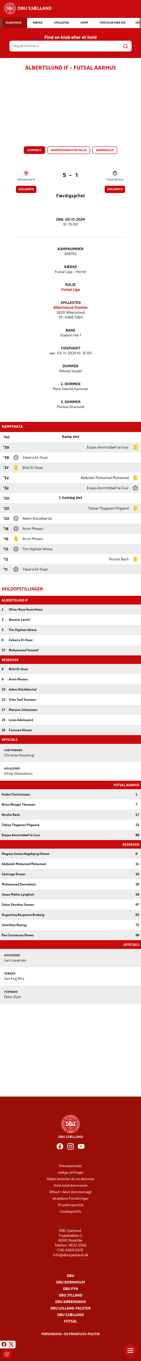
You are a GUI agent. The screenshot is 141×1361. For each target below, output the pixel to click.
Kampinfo (34, 150)
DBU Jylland (70, 1295)
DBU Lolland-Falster (70, 1308)
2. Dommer (71, 384)
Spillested (70, 303)
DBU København (70, 1301)
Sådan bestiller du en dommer (70, 1179)
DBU (70, 1275)
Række (70, 267)
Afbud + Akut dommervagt (70, 1192)
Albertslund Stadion (70, 308)
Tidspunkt (70, 348)
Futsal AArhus (114, 179)
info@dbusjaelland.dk (70, 1255)
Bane (70, 330)
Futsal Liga (70, 290)
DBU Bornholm (70, 1282)
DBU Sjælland (70, 1314)
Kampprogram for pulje (68, 150)
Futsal (70, 1321)
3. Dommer (71, 402)
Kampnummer (70, 249)
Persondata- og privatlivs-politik (70, 1334)
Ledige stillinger (71, 1172)
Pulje (70, 285)
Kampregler (105, 150)
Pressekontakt (70, 1166)
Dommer (70, 366)
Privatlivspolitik (70, 1205)
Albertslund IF (26, 179)
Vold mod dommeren (70, 1185)
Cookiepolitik (70, 1211)
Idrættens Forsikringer (70, 1198)
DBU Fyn (70, 1288)
